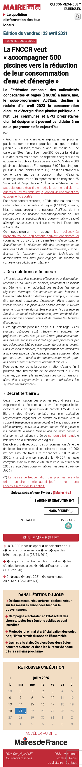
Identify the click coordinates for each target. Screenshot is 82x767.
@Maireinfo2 (61, 492)
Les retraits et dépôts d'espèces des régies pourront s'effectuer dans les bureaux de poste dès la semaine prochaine (39, 647)
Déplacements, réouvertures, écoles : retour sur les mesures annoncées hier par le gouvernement (38, 605)
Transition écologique (20, 41)
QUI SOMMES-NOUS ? (65, 4)
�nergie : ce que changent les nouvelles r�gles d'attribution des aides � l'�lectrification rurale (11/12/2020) (37, 566)
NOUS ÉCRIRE (61, 511)
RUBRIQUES (72, 9)
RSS (58, 754)
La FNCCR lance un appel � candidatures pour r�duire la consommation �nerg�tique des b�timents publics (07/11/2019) (36, 550)
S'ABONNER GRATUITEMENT (54, 500)
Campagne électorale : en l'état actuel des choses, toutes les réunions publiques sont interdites (36, 620)
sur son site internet (61, 435)
